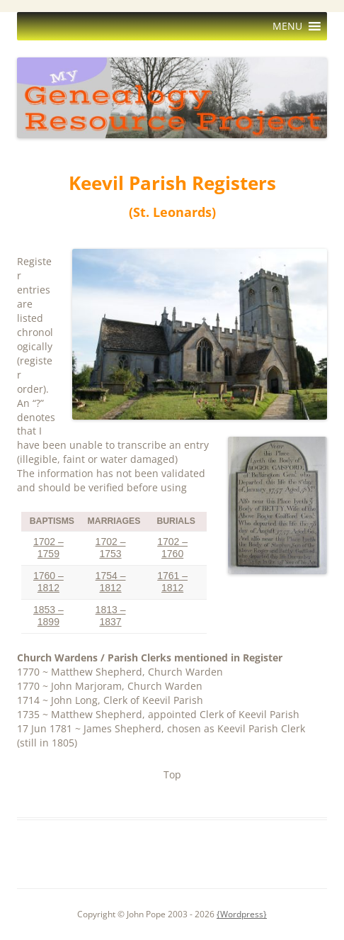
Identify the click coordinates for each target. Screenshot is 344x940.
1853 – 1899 (48, 616)
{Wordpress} (242, 914)
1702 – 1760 (172, 548)
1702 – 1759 (48, 548)
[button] (287, 26)
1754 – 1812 (111, 582)
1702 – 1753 (111, 548)
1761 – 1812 (172, 582)
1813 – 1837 (111, 616)
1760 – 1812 (48, 582)
